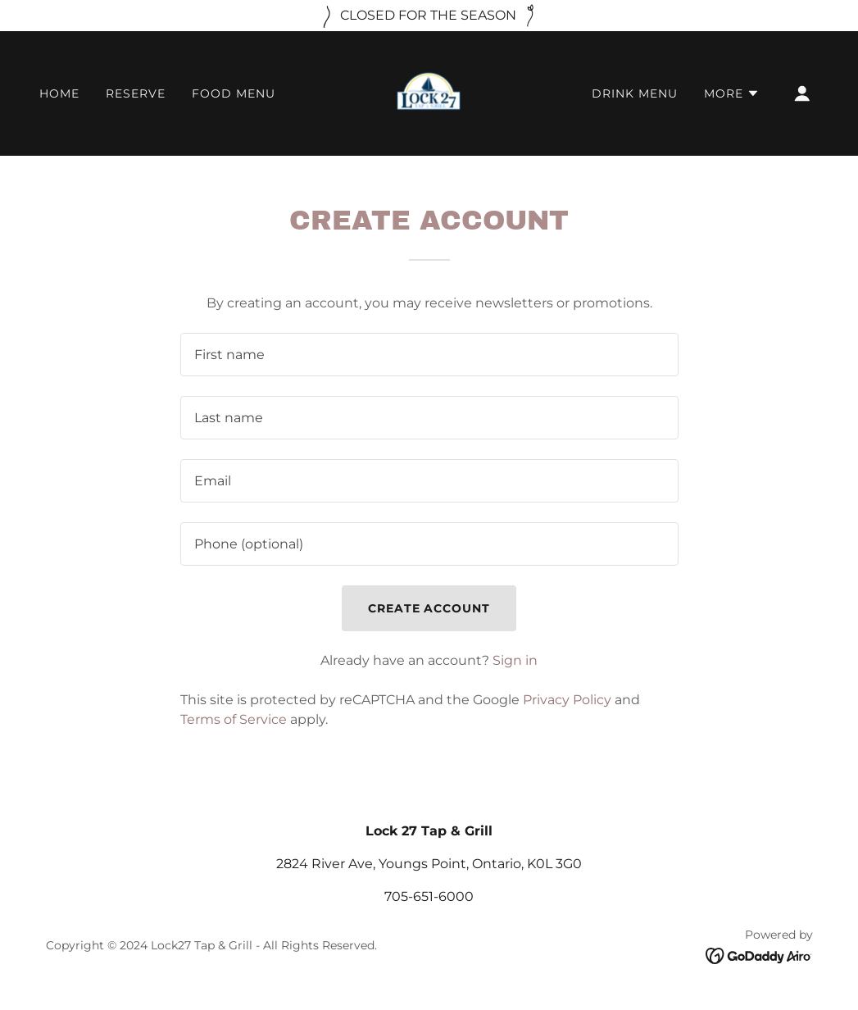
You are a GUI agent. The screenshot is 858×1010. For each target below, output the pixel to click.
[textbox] (429, 354)
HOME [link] (59, 93)
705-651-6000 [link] (429, 896)
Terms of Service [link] (233, 719)
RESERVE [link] (136, 93)
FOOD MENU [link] (233, 93)
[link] (428, 92)
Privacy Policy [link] (567, 699)
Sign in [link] (515, 660)
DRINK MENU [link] (635, 93)
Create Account (429, 608)
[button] (732, 93)
